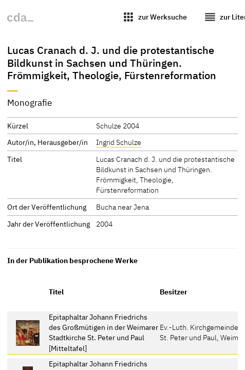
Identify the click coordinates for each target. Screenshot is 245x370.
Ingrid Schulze (118, 142)
